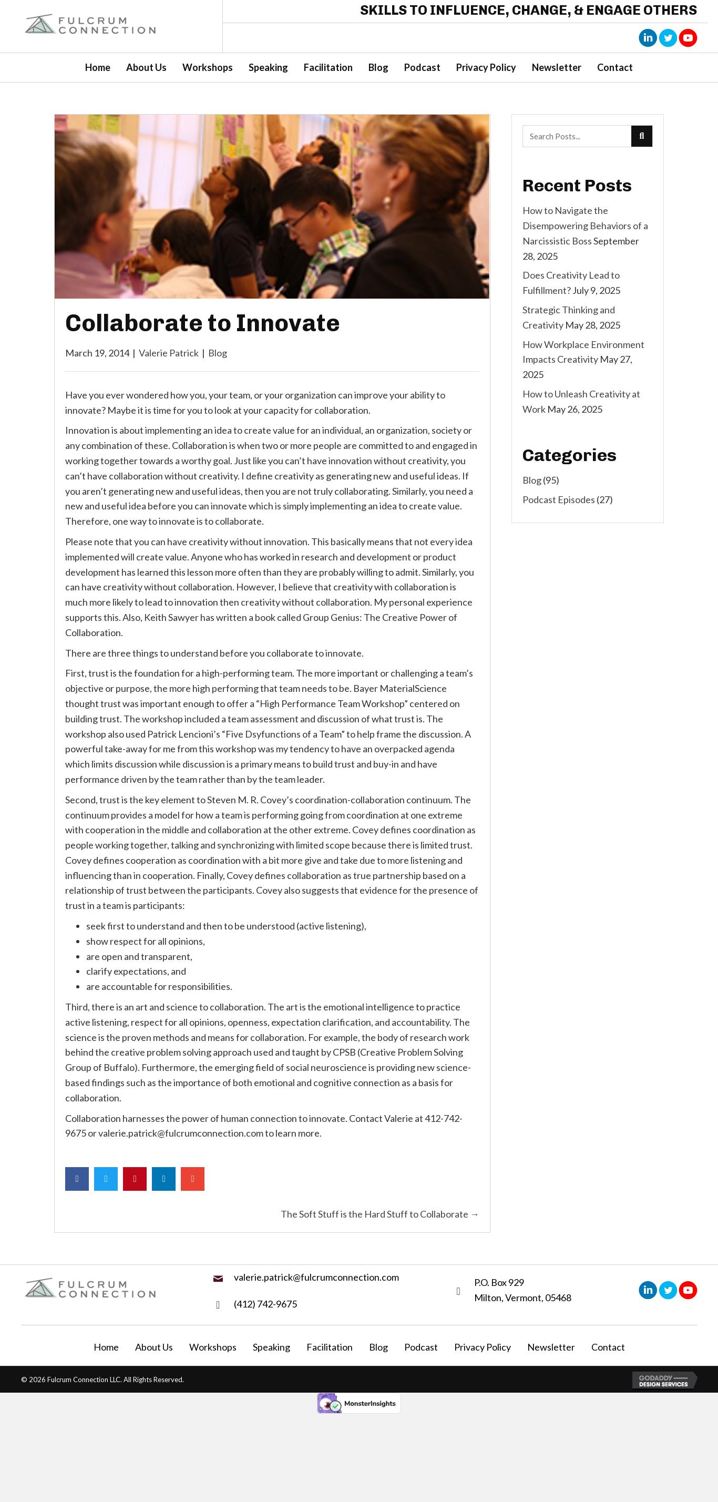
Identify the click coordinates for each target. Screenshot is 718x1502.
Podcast (421, 1347)
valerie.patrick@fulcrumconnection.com (316, 1277)
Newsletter (551, 1347)
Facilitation (329, 1347)
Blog (217, 353)
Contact (608, 1347)
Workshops (213, 1347)
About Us (154, 1347)
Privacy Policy (482, 1347)
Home (106, 1347)
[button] (648, 37)
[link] (97, 67)
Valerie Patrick (169, 353)
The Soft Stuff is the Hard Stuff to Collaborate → (380, 1214)
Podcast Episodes (558, 499)
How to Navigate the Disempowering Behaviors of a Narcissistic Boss (585, 226)
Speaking (271, 1347)
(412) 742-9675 (265, 1304)
